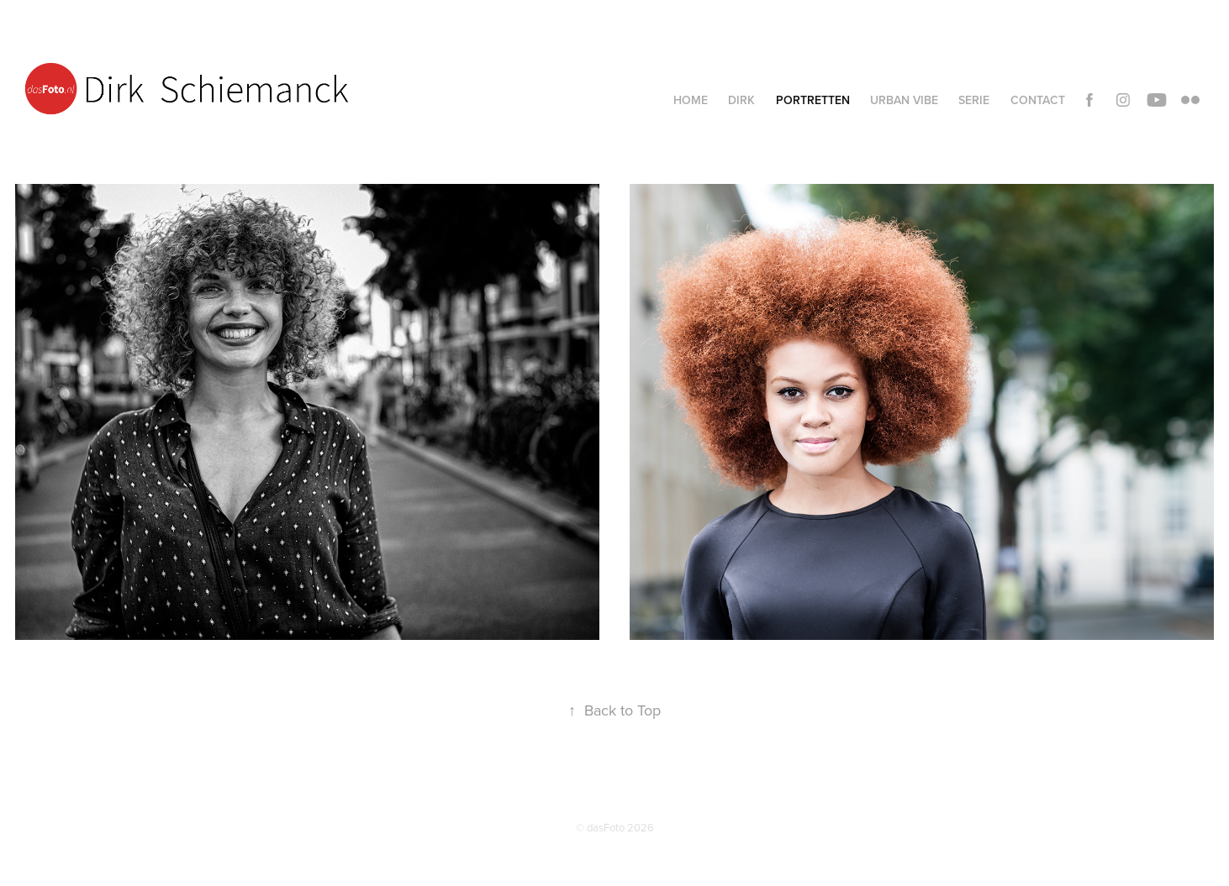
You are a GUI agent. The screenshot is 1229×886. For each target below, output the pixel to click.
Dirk (741, 100)
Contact (1037, 100)
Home (690, 100)
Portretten (813, 100)
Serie (973, 100)
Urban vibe (904, 100)
